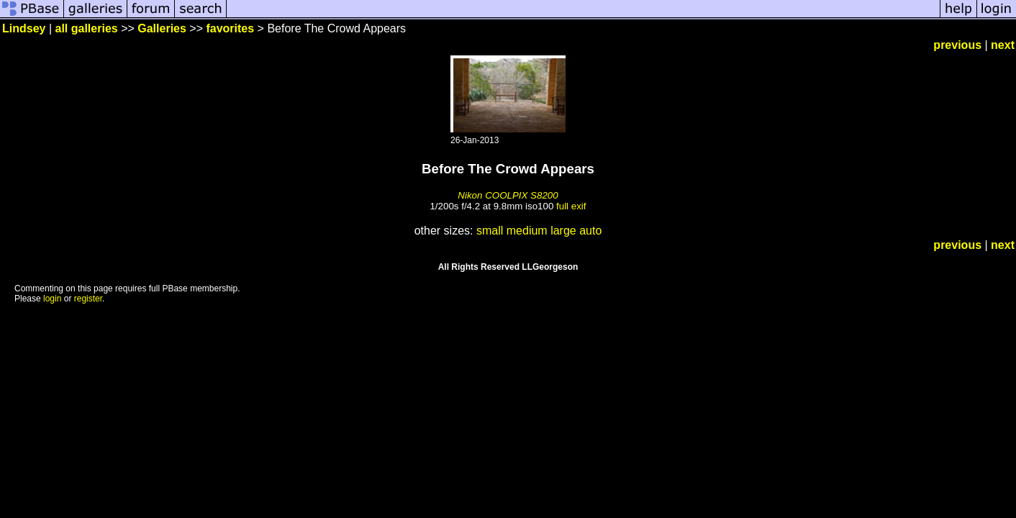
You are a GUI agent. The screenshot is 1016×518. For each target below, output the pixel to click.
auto (590, 230)
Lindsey (23, 28)
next (1003, 45)
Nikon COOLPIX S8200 (508, 195)
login (52, 299)
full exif (571, 206)
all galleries (86, 28)
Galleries (161, 28)
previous (957, 45)
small (489, 230)
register (88, 299)
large (563, 230)
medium (527, 230)
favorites (230, 28)
